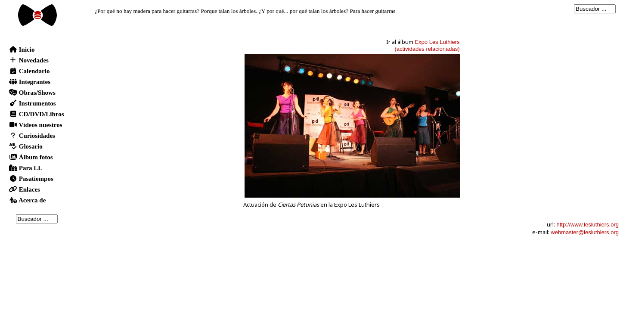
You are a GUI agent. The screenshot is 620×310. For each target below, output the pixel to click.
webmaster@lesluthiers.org (585, 232)
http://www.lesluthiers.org (587, 224)
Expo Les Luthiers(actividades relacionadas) (426, 45)
